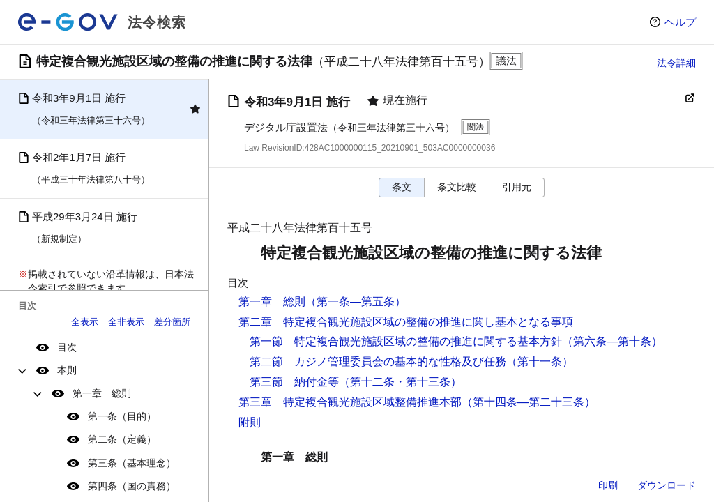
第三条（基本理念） (132, 463)
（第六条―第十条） (612, 341)
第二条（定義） (122, 439)
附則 (249, 422)
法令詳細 (676, 62)
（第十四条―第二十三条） (528, 402)
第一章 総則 (102, 393)
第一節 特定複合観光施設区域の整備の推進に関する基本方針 (406, 341)
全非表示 (126, 322)
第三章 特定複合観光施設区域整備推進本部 (350, 402)
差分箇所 (172, 322)
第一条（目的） (122, 416)
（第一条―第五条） (355, 301)
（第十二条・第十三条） (400, 382)
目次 (67, 347)
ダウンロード (666, 485)
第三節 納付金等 (294, 382)
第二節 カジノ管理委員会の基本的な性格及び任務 (378, 361)
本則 (67, 370)
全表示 (84, 322)
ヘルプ (680, 22)
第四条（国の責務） (132, 486)
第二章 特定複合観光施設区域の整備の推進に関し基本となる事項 (405, 322)
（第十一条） (539, 361)
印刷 (608, 485)
